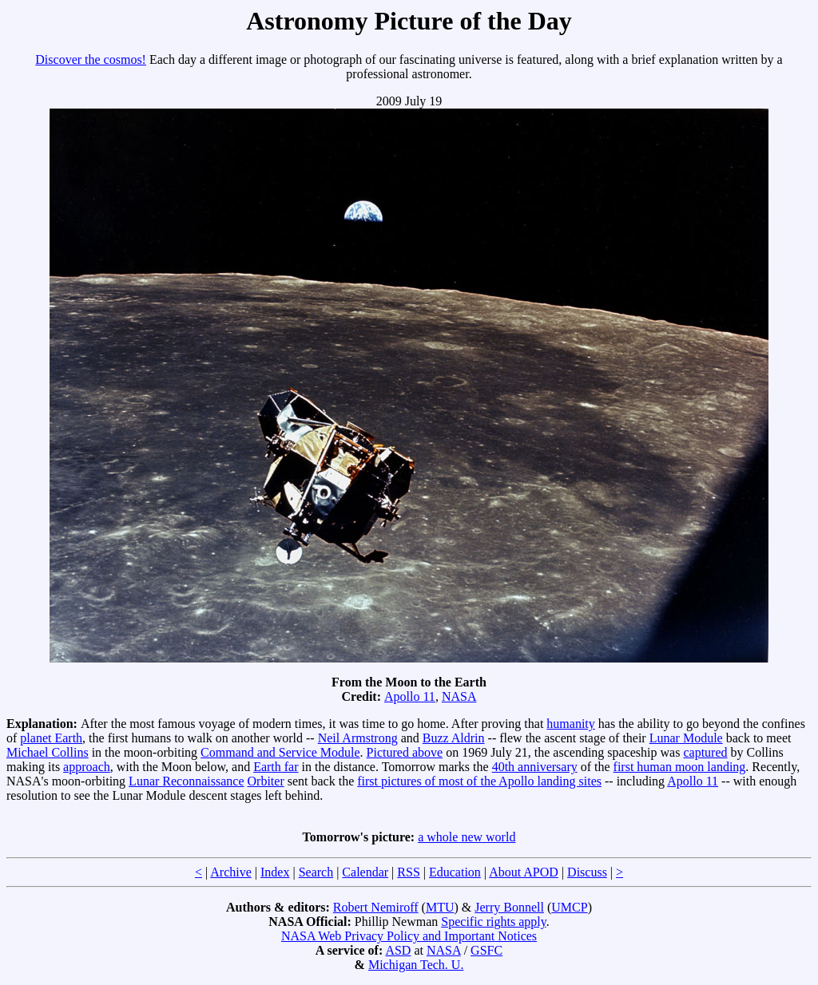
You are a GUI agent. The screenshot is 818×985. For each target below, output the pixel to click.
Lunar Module (686, 738)
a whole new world (466, 837)
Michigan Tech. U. (415, 964)
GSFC (486, 950)
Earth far (275, 766)
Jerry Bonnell (509, 907)
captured (705, 752)
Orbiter (266, 781)
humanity (570, 723)
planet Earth (51, 738)
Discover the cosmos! (90, 59)
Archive (231, 872)
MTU (440, 907)
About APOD (523, 872)
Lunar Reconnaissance (186, 781)
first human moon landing (680, 766)
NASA (459, 696)
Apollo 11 (409, 696)
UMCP (569, 907)
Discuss (587, 872)
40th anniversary (535, 766)
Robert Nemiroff (376, 907)
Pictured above (405, 752)
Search (316, 872)
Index (274, 872)
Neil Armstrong (358, 738)
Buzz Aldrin (454, 738)
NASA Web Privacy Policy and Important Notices (409, 936)
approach (86, 766)
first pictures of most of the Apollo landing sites (479, 781)
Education (455, 872)
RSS (408, 872)
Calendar (365, 872)
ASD (398, 950)
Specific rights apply (493, 921)
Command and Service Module (280, 752)
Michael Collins (47, 752)
